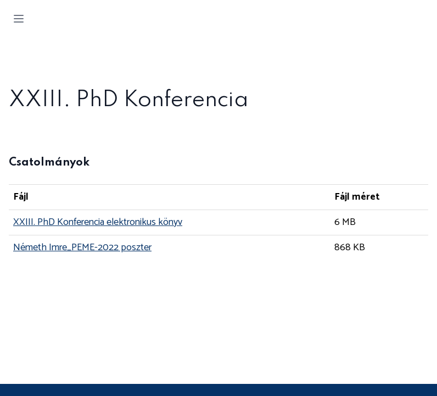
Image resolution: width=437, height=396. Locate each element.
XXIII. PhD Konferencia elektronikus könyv (97, 222)
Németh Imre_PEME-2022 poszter (82, 247)
